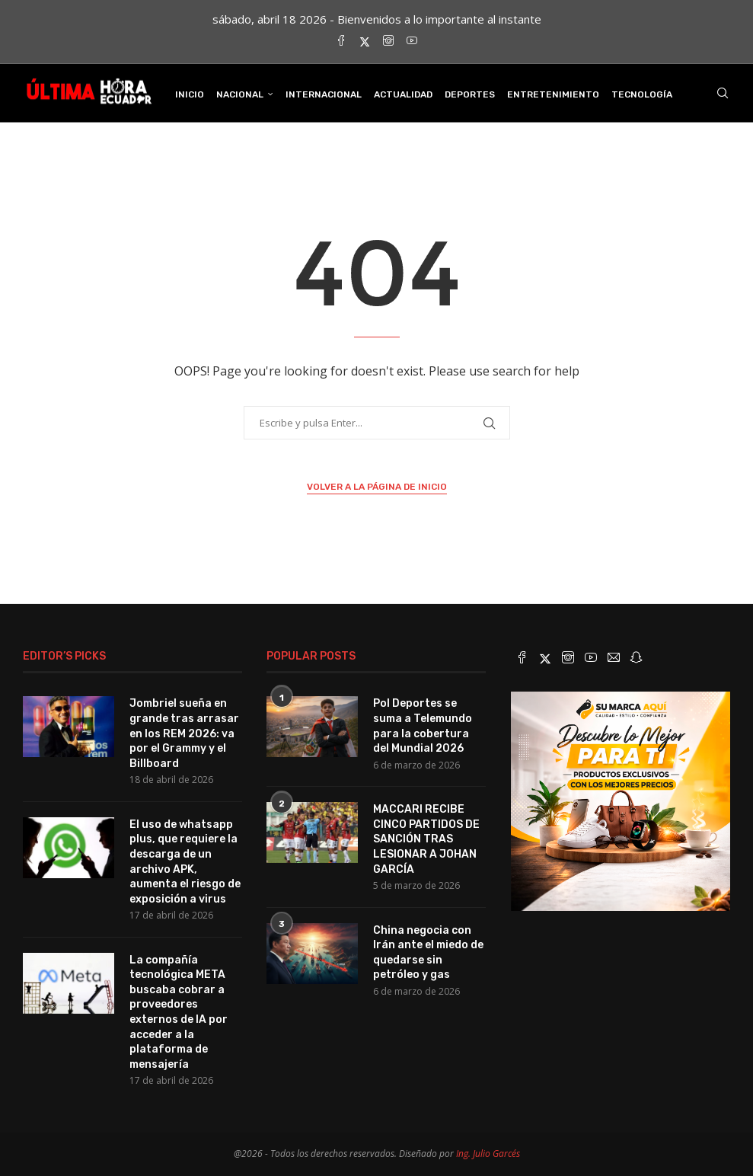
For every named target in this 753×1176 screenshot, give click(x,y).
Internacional (324, 94)
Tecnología (641, 94)
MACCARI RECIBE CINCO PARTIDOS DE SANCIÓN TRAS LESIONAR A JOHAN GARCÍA (426, 839)
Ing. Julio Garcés (488, 1153)
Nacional (239, 94)
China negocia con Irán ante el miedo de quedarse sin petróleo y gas (428, 953)
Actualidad (403, 94)
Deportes (470, 94)
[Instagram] (388, 41)
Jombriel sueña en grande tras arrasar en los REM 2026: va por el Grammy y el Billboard (184, 733)
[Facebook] (341, 41)
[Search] (722, 94)
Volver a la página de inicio (377, 486)
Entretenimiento (553, 94)
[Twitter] (364, 41)
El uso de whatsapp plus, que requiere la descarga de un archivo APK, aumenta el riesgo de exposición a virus (185, 862)
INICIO (189, 94)
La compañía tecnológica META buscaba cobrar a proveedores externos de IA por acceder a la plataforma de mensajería (178, 1012)
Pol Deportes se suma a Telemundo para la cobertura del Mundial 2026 (422, 726)
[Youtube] (412, 41)
